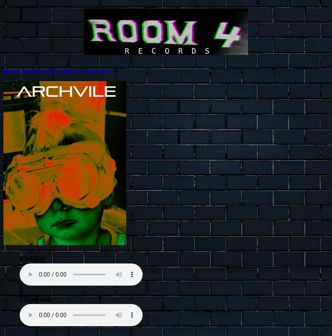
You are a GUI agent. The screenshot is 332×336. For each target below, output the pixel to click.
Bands (29, 70)
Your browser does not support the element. (81, 274)
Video (67, 70)
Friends (86, 70)
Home (11, 70)
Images (48, 70)
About (106, 70)
